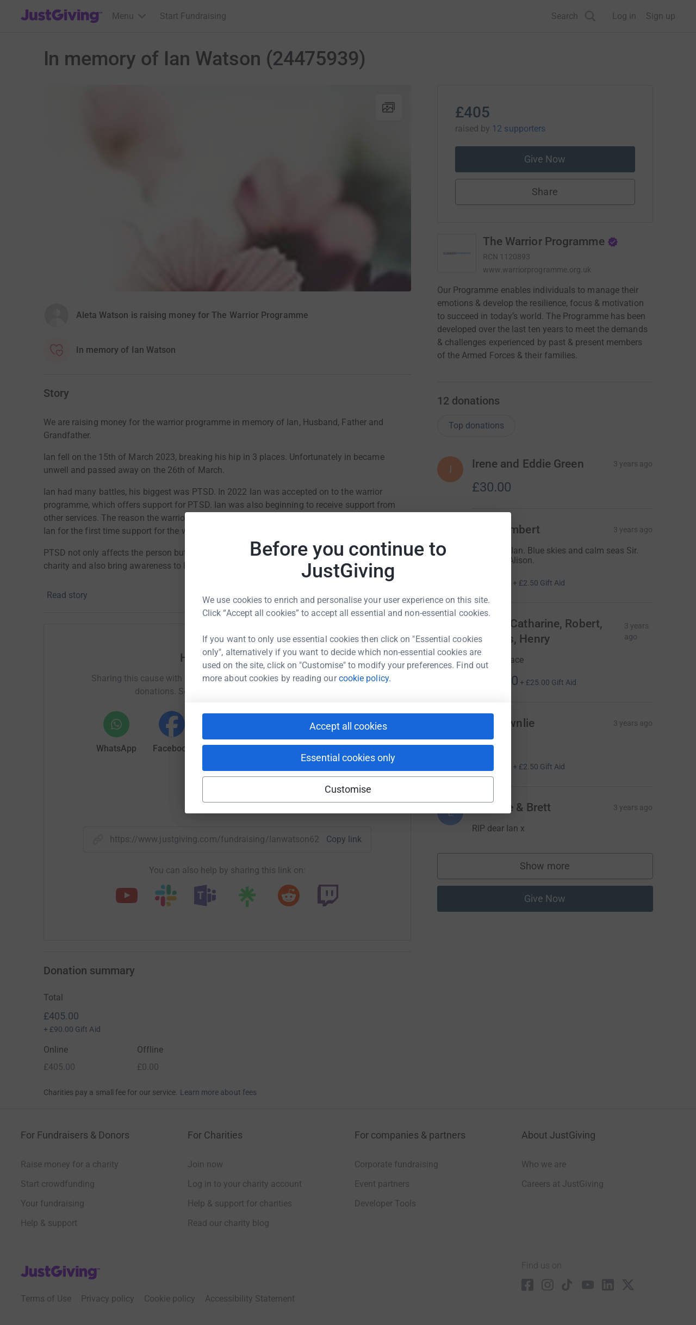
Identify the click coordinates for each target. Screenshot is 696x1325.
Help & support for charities (240, 1203)
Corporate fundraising (396, 1164)
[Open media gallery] (227, 188)
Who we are (543, 1164)
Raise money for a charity (70, 1164)
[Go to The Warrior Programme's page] (456, 253)
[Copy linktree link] (246, 899)
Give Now (545, 159)
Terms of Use (46, 1298)
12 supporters (518, 128)
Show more (556, 879)
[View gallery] (388, 107)
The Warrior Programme (550, 241)
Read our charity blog (228, 1223)
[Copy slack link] (166, 897)
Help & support (49, 1223)
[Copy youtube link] (127, 897)
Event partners (382, 1184)
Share (544, 191)
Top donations (476, 436)
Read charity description (486, 376)
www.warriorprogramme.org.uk (537, 269)
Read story (67, 595)
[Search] (573, 16)
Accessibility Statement (250, 1298)
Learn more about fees (218, 1092)
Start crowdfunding (58, 1184)
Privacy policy (107, 1298)
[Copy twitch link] (328, 897)
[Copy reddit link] (289, 897)
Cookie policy (169, 1298)
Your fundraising (52, 1203)
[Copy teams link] (205, 897)
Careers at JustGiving (562, 1184)
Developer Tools (385, 1203)
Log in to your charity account (245, 1184)
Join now (205, 1164)
